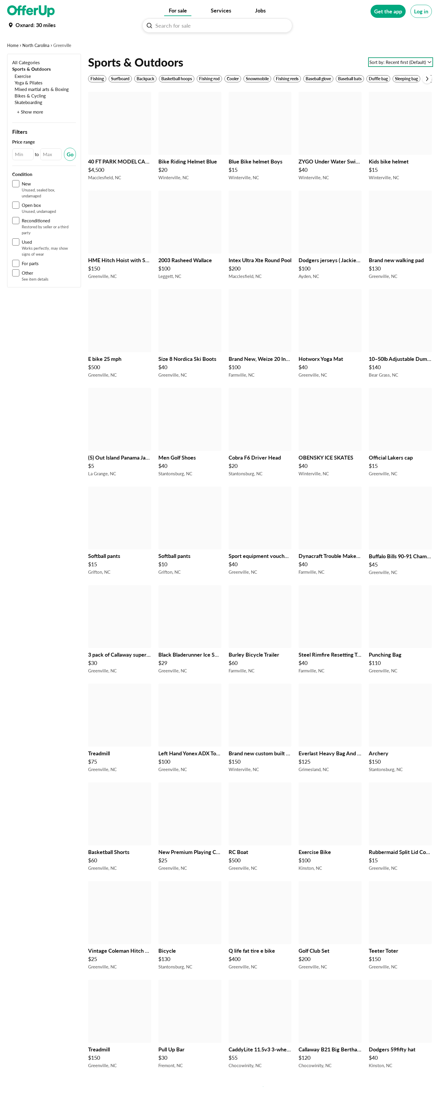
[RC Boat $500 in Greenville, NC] (260, 846)
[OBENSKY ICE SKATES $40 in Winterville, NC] (330, 452)
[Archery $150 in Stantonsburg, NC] (400, 748)
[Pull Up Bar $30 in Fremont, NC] (189, 1044)
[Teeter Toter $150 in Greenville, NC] (400, 945)
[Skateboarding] (27, 120)
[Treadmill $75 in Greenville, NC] (119, 748)
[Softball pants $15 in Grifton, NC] (119, 551)
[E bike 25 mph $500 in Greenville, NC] (119, 353)
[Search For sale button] (149, 25)
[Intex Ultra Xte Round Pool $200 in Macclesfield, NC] (260, 255)
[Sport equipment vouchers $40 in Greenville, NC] (260, 551)
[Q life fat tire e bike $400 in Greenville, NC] (260, 945)
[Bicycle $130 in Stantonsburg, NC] (189, 945)
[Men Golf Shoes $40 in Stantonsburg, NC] (189, 452)
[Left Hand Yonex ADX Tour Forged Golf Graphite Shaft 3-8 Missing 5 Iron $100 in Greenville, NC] (189, 748)
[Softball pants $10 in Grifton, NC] (189, 551)
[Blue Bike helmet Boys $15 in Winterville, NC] (260, 156)
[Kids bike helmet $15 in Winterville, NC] (400, 156)
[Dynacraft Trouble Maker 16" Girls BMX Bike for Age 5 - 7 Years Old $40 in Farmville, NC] (330, 551)
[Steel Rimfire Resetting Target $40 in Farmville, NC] (330, 649)
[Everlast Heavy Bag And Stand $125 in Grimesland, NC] (330, 748)
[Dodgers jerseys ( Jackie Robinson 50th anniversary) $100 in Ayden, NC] (330, 255)
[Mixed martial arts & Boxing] (40, 107)
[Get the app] (388, 11)
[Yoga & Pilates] (27, 101)
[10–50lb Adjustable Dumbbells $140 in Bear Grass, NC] (400, 353)
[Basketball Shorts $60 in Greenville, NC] (119, 846)
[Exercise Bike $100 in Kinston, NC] (330, 846)
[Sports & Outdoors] (31, 87)
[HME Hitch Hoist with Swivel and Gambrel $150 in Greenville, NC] (119, 255)
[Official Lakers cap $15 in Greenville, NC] (400, 452)
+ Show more (30, 130)
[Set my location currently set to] (31, 25)
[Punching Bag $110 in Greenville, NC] (400, 649)
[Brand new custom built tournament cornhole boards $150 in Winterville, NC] (260, 748)
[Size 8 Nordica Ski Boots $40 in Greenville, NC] (189, 353)
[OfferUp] (31, 11)
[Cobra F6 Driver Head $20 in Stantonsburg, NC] (260, 452)
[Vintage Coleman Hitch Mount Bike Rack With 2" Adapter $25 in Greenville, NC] (119, 945)
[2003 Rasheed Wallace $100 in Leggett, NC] (189, 255)
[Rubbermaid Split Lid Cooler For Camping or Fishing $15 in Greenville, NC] (400, 846)
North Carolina (35, 63)
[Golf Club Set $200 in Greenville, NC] (330, 945)
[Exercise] (21, 94)
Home (12, 63)
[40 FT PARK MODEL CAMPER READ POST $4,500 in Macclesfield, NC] (119, 156)
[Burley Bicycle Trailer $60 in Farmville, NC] (260, 649)
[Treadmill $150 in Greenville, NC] (119, 1044)
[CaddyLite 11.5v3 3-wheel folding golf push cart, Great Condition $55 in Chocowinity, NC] (260, 1044)
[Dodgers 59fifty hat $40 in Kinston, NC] (400, 1044)
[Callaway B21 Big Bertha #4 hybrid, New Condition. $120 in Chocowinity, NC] (330, 1044)
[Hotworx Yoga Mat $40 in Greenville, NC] (330, 353)
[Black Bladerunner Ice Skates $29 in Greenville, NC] (189, 649)
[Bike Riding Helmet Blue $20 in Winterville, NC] (189, 156)
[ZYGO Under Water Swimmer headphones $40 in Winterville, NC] (330, 156)
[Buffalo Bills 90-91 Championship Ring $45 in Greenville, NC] (400, 551)
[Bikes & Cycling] (29, 114)
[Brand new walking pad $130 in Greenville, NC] (400, 255)
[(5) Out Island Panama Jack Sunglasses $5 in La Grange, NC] (119, 452)
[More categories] (423, 43)
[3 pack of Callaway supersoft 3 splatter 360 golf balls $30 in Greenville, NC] (119, 649)
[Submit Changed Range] (70, 172)
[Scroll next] (427, 97)
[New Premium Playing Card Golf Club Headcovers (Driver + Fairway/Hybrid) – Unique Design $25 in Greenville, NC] (189, 846)
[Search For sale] (219, 25)
